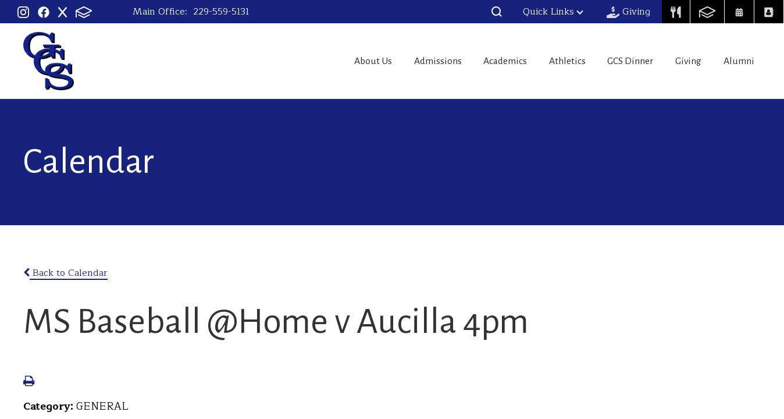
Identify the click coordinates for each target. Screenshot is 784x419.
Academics (479, 61)
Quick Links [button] (553, 12)
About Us (333, 61)
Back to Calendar (65, 272)
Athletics (548, 61)
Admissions (404, 61)
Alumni (740, 61)
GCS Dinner (618, 61)
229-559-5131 (221, 12)
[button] (496, 11)
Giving (683, 61)
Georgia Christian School (48, 61)
